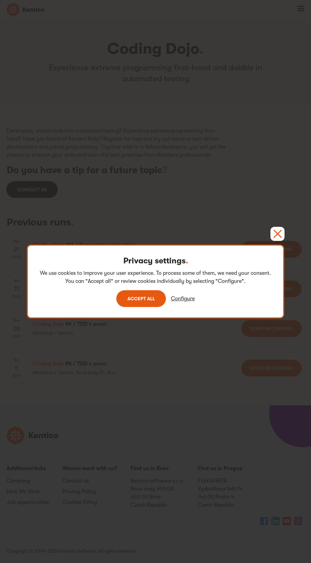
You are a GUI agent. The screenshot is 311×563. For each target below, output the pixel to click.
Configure (183, 299)
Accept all (141, 298)
